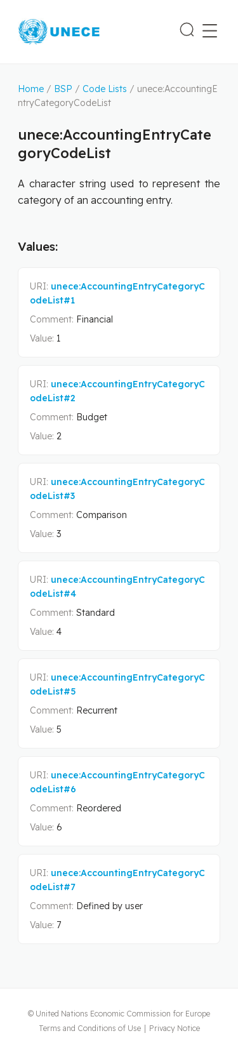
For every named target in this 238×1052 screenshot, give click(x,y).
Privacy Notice (174, 1028)
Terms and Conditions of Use (90, 1028)
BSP (63, 89)
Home (31, 89)
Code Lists (105, 89)
